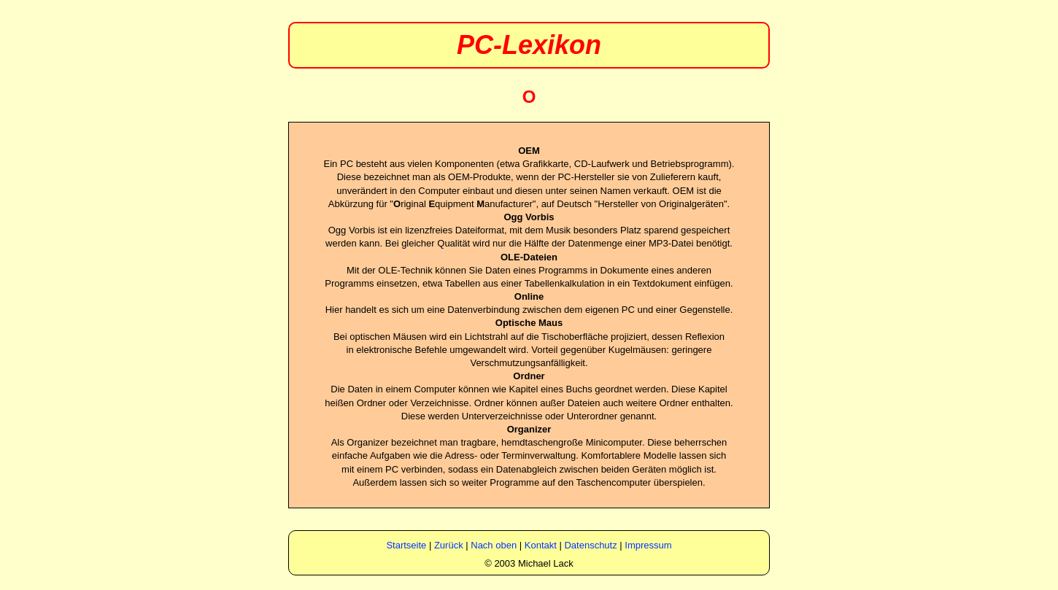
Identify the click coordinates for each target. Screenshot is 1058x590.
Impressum (648, 545)
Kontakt (541, 545)
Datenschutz (590, 545)
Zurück (448, 545)
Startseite (406, 545)
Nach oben (494, 545)
